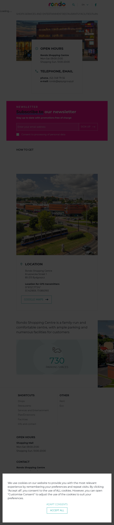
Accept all (57, 510)
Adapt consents (57, 504)
